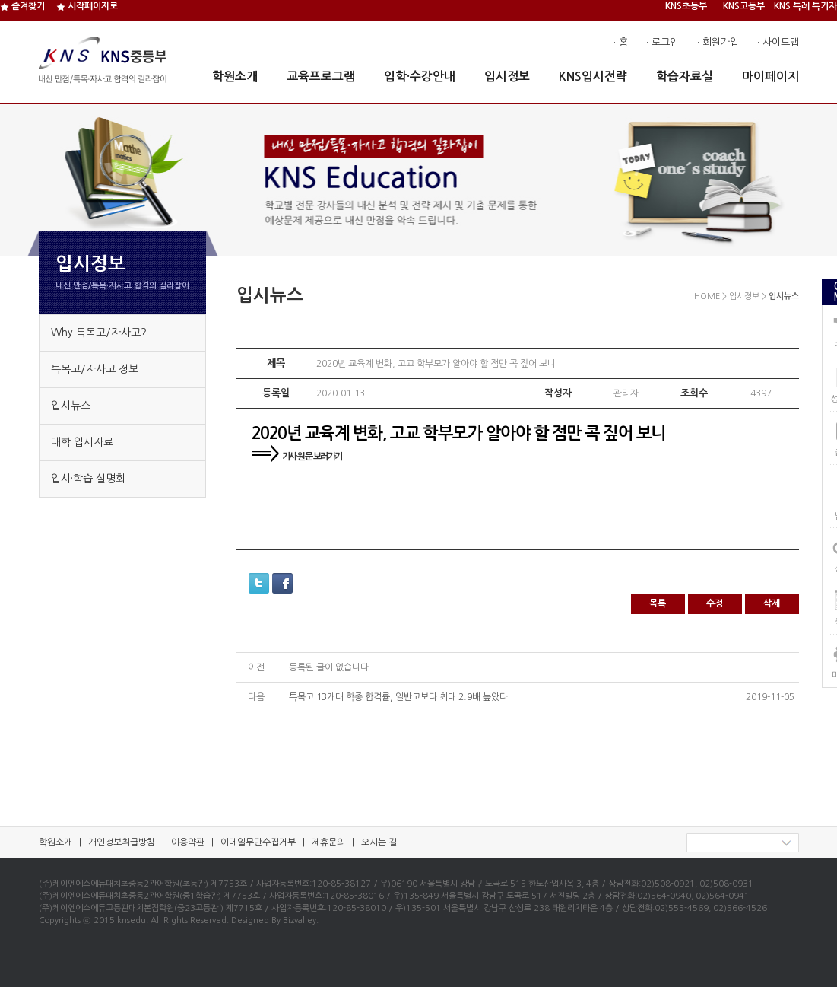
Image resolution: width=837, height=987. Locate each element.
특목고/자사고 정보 (94, 369)
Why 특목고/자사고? (99, 332)
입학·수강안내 (419, 76)
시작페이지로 (87, 6)
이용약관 (187, 842)
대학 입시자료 (82, 442)
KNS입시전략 (593, 76)
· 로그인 (662, 42)
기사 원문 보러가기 (312, 456)
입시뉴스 (70, 405)
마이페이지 (770, 76)
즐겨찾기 (22, 6)
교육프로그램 (321, 76)
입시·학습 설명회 (88, 478)
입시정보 (507, 76)
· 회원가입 (718, 42)
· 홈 (620, 42)
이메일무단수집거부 (258, 842)
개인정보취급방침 (121, 842)
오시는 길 (379, 842)
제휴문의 (328, 842)
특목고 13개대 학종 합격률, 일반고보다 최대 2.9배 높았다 (398, 697)
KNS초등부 (686, 6)
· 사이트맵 (778, 42)
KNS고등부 (744, 6)
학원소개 (235, 76)
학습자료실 (684, 76)
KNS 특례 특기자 (805, 6)
